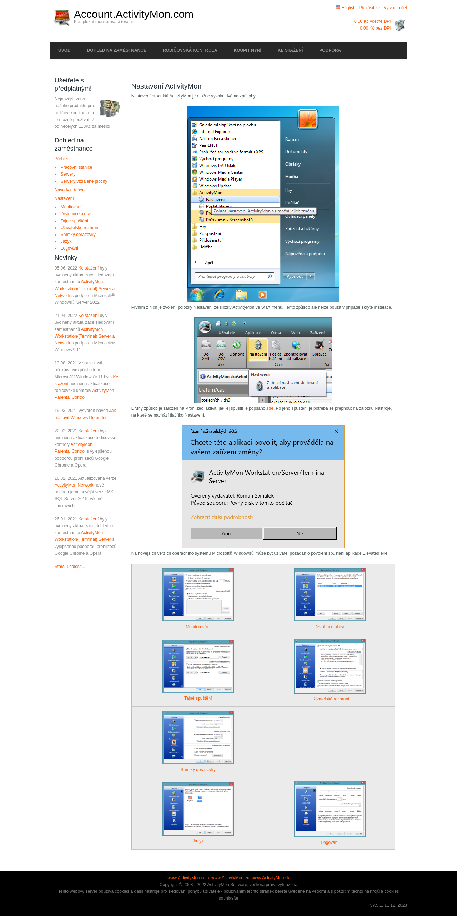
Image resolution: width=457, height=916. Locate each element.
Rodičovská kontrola (190, 50)
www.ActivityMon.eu (230, 877)
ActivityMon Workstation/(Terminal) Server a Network (85, 288)
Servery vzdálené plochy (84, 181)
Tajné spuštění (74, 220)
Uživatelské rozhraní (80, 227)
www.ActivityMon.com (188, 877)
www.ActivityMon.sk (270, 877)
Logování (69, 248)
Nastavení (64, 198)
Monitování (71, 207)
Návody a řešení (70, 189)
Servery (68, 174)
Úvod (64, 50)
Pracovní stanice (76, 167)
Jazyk (66, 241)
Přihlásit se (369, 7)
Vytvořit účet (395, 7)
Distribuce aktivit (76, 213)
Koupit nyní (247, 50)
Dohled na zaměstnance (116, 50)
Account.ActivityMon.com (134, 14)
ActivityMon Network (74, 485)
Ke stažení (290, 50)
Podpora (330, 50)
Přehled (62, 158)
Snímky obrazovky (78, 234)
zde (270, 408)
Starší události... (70, 566)
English (346, 7)
